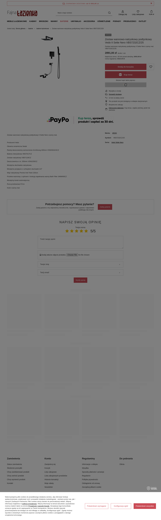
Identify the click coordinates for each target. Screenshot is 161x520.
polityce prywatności (29, 504)
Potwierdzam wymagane (96, 506)
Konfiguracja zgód (121, 506)
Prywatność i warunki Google (38, 506)
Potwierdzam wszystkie (145, 506)
